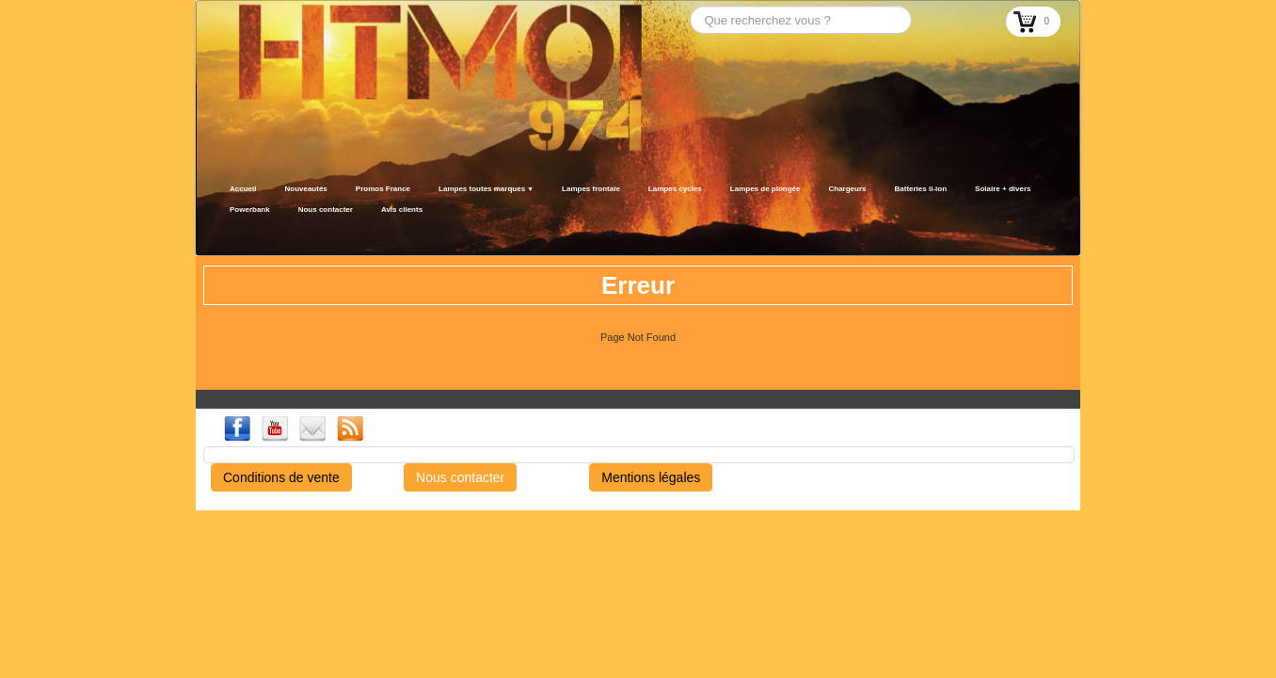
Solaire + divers (1002, 189)
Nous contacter (325, 209)
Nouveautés (305, 189)
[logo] (222, 233)
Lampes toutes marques (486, 189)
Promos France (383, 189)
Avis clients (402, 209)
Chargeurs (847, 189)
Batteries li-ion (921, 189)
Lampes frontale (591, 189)
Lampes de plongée (765, 189)
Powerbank (250, 209)
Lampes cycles (675, 189)
